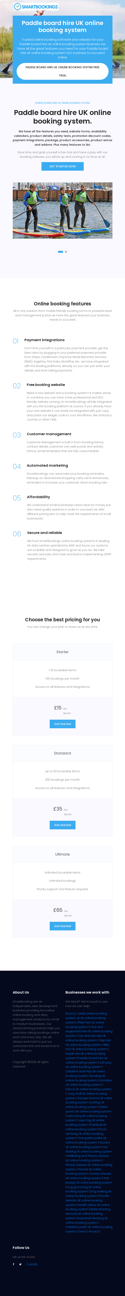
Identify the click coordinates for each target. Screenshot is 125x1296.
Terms (82, 1231)
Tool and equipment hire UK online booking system (89, 1031)
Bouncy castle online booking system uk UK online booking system (86, 1018)
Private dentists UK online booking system (87, 1200)
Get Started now (62, 166)
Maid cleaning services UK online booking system (88, 1213)
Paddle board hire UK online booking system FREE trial (62, 71)
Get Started (62, 724)
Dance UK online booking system (89, 1089)
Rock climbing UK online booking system (86, 1133)
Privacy (94, 1231)
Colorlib (32, 1264)
